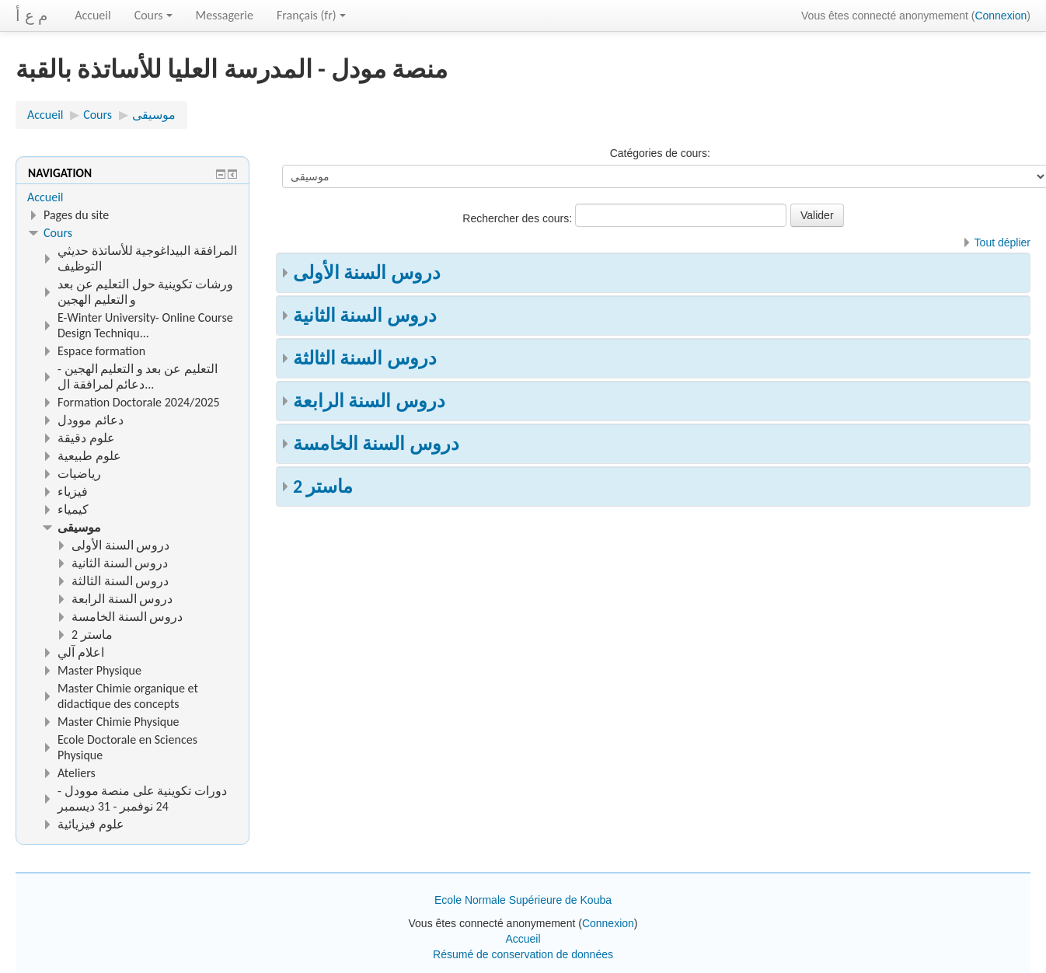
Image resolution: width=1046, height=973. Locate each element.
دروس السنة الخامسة (376, 443)
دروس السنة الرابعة (369, 400)
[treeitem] (132, 197)
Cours (153, 15)
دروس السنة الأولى (367, 272)
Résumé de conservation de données (523, 954)
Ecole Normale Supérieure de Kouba (523, 900)
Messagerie (224, 15)
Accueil (93, 15)
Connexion (1001, 15)
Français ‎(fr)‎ (311, 15)
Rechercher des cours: (518, 218)
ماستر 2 (323, 486)
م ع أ (31, 15)
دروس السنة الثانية (365, 315)
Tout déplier (1002, 242)
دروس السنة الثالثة (365, 358)
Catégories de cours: (660, 153)
